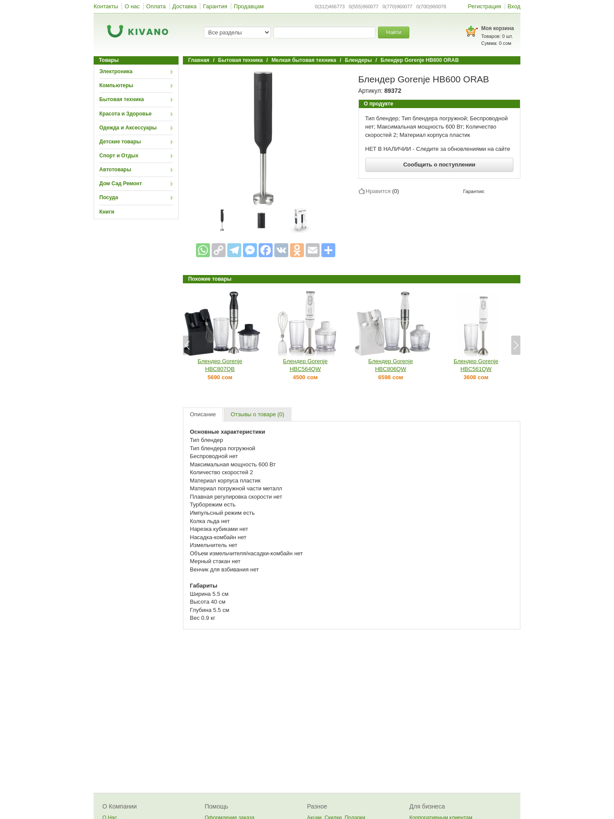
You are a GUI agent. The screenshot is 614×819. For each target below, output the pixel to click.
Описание (203, 414)
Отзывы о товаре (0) (257, 414)
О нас (132, 6)
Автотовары (115, 170)
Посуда (108, 197)
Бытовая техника (121, 99)
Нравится (378, 190)
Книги (106, 212)
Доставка (184, 6)
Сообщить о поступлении (439, 164)
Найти (393, 32)
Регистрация (484, 6)
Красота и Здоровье (125, 114)
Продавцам (249, 6)
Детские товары (120, 142)
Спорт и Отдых (118, 156)
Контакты (106, 6)
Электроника (115, 71)
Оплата (156, 6)
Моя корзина (497, 28)
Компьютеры (116, 85)
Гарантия (215, 6)
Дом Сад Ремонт (120, 183)
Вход (514, 6)
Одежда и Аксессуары (128, 128)
